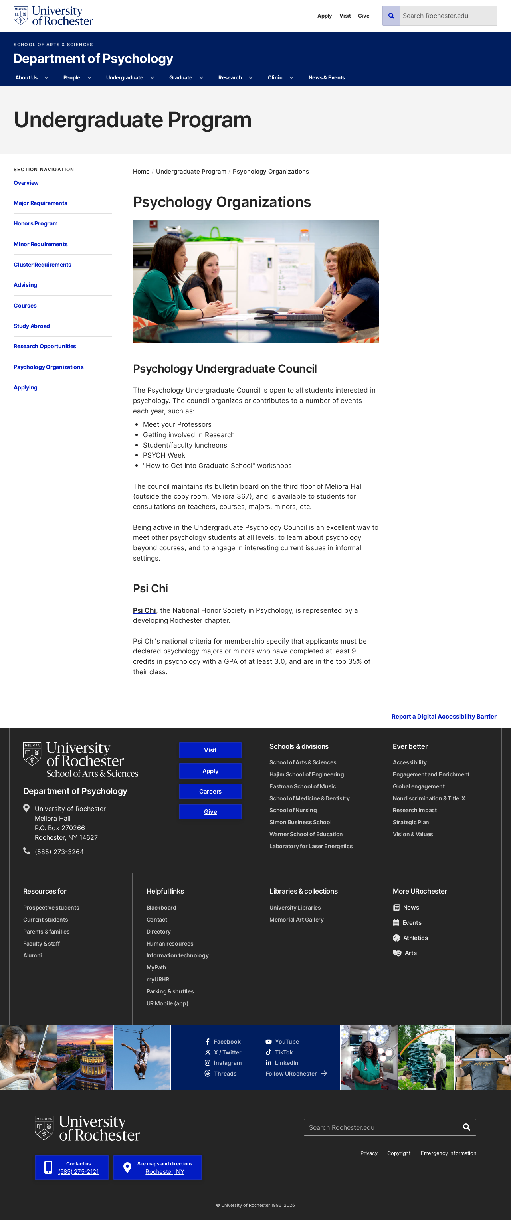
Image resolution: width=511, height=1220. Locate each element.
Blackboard (161, 907)
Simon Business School (300, 822)
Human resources (170, 943)
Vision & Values (413, 834)
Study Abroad (32, 326)
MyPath (156, 967)
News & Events (327, 77)
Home (141, 171)
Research (230, 77)
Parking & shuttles (170, 991)
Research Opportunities (45, 346)
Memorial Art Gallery (296, 919)
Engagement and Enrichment (431, 774)
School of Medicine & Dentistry (309, 798)
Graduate (180, 77)
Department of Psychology (93, 59)
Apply (324, 15)
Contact (157, 919)
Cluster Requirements (42, 264)
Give (364, 15)
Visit (345, 15)
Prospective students (51, 907)
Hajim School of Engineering (306, 774)
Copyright (399, 1153)
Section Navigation (44, 169)
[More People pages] (89, 78)
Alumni (32, 955)
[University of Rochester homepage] (53, 15)
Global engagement (418, 786)
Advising (25, 284)
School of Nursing (293, 810)
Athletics (410, 938)
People (71, 77)
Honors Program (35, 223)
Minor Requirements (40, 244)
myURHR (158, 979)
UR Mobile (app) (168, 1003)
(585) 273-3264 (59, 851)
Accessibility (409, 762)
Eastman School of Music (302, 786)
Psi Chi (144, 610)
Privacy (368, 1153)
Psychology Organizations (48, 367)
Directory (159, 931)
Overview (26, 182)
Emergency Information (449, 1153)
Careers (210, 791)
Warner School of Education (306, 834)
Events (407, 922)
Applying (26, 387)
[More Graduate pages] (201, 78)
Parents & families (46, 931)
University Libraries (295, 907)
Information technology (178, 955)
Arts (404, 953)
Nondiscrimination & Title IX (429, 798)
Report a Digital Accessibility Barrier (444, 716)
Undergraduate (124, 77)
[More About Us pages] (46, 78)
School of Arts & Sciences (53, 45)
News (406, 907)
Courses (25, 305)
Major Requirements (40, 203)
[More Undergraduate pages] (152, 78)
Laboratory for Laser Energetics (311, 846)
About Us (26, 77)
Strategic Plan (411, 822)
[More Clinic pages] (291, 78)
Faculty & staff (41, 943)
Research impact (415, 810)
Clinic (275, 77)
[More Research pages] (250, 78)
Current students (45, 919)
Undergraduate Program (191, 171)
